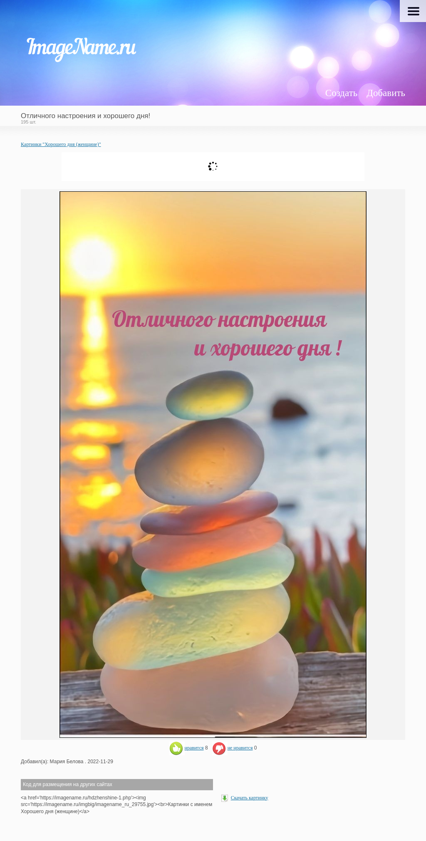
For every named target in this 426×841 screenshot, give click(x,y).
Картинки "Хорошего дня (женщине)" (61, 144)
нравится (186, 748)
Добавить (386, 93)
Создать (341, 93)
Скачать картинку (249, 798)
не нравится (232, 748)
